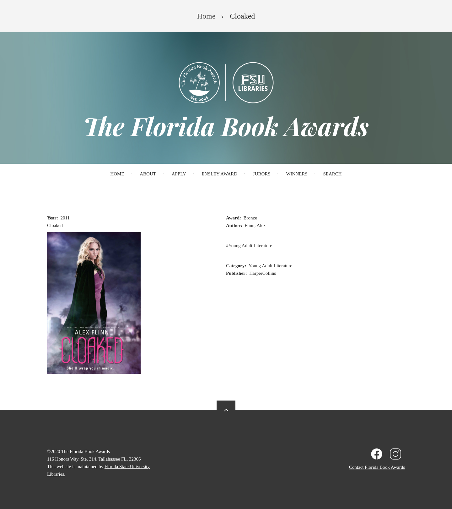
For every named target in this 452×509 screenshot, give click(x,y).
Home (117, 173)
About (148, 173)
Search (332, 173)
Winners (296, 173)
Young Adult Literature (250, 245)
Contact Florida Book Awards (377, 467)
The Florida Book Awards (226, 125)
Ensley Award (219, 173)
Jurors (262, 173)
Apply (179, 173)
